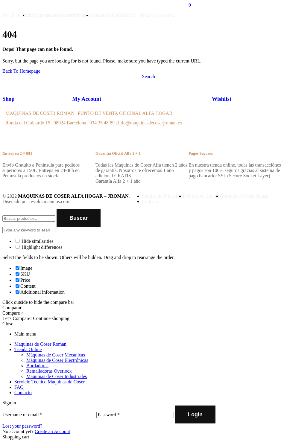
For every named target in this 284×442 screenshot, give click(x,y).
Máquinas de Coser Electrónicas (57, 360)
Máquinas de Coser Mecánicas (55, 354)
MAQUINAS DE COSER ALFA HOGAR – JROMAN (73, 196)
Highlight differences (39, 247)
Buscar (78, 218)
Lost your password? (22, 426)
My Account (86, 99)
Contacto (23, 392)
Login (195, 414)
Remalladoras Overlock (49, 371)
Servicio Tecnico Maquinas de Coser (49, 381)
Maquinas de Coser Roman (40, 344)
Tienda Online (28, 349)
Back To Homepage (21, 71)
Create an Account (52, 431)
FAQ (19, 387)
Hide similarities (34, 241)
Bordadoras (37, 365)
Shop (8, 99)
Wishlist (221, 99)
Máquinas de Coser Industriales (56, 376)
